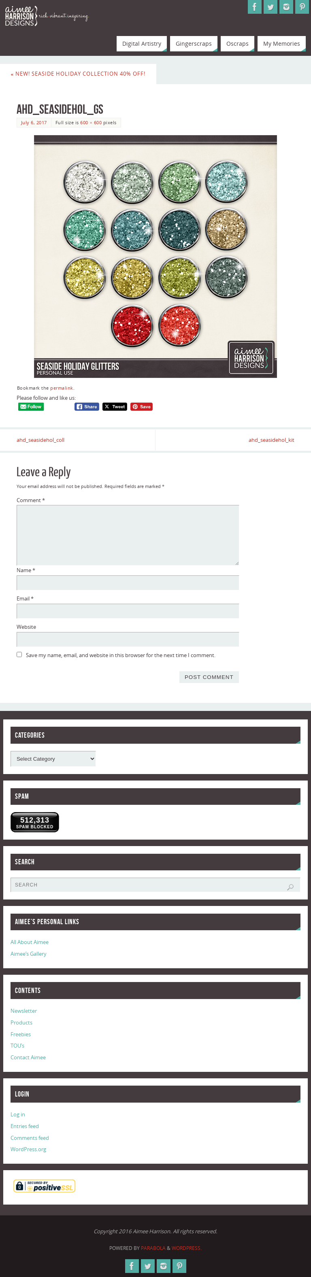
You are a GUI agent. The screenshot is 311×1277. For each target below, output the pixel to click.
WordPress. (187, 1248)
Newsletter (24, 1010)
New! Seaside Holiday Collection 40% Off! (78, 73)
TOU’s (17, 1045)
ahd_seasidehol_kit (271, 439)
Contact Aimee (28, 1057)
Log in (18, 1114)
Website (26, 626)
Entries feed (25, 1126)
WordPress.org (28, 1149)
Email (25, 598)
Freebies (21, 1034)
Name (26, 570)
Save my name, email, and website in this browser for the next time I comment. (120, 655)
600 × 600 (91, 122)
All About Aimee (30, 942)
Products (21, 1022)
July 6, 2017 (34, 122)
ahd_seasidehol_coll (40, 439)
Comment (31, 500)
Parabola (153, 1248)
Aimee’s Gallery (29, 953)
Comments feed (30, 1137)
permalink (61, 388)
